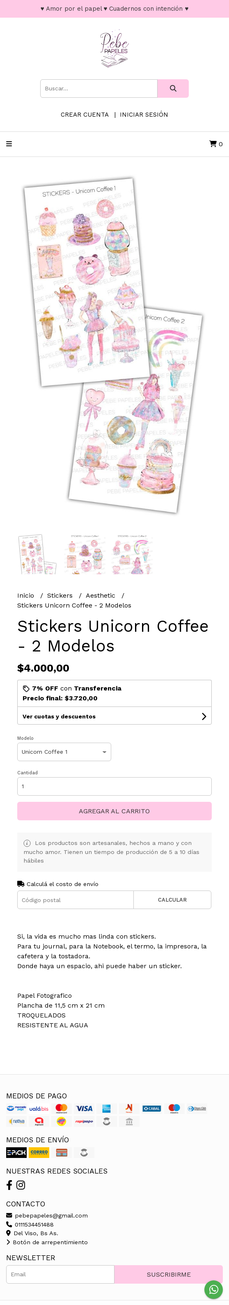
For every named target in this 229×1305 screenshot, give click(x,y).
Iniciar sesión (144, 114)
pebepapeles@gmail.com (47, 1215)
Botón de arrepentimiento (47, 1242)
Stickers (61, 595)
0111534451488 (30, 1224)
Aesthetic (101, 595)
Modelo (25, 738)
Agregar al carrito (114, 811)
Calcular (172, 900)
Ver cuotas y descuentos (59, 716)
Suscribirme (169, 1274)
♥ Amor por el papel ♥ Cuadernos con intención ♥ (115, 8)
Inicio (26, 595)
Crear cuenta (84, 114)
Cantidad (27, 773)
